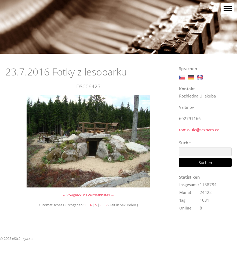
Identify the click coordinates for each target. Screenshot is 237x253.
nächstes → (105, 195)
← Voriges (70, 195)
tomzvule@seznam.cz (199, 129)
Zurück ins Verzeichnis (88, 195)
